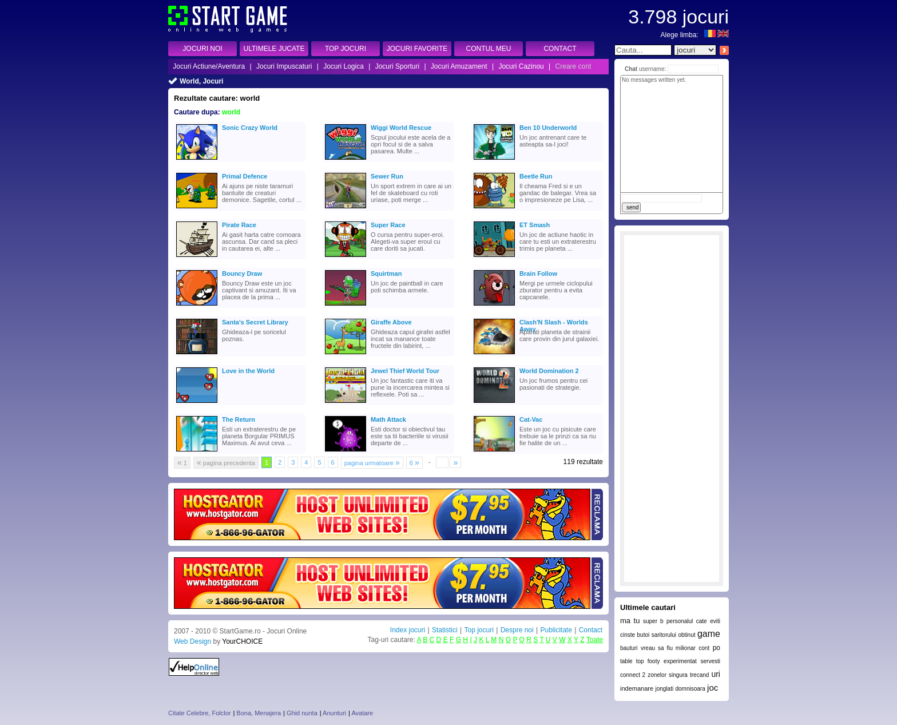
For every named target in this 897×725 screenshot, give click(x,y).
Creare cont (573, 66)
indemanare (636, 688)
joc (712, 687)
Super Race (388, 224)
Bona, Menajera (258, 713)
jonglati (664, 689)
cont (703, 648)
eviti (715, 621)
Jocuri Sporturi (397, 66)
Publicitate (555, 630)
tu (637, 620)
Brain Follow (538, 273)
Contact (590, 630)
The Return (238, 419)
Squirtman (386, 273)
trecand (699, 675)
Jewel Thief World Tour (405, 370)
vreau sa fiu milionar (668, 648)
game (708, 634)
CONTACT (559, 49)
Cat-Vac (530, 419)
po (716, 648)
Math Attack (388, 419)
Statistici (445, 630)
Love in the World (248, 370)
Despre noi (517, 630)
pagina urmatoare (372, 462)
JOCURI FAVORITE (417, 49)
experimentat (680, 661)
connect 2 (632, 675)
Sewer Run (387, 176)
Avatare (362, 713)
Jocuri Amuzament (459, 66)
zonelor (657, 675)
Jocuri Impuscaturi (284, 66)
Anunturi (334, 713)
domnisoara (690, 689)
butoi (643, 635)
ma (625, 620)
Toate (594, 640)
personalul (679, 621)
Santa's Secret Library (255, 322)
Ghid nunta (302, 713)
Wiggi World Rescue (401, 127)
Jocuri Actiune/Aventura (209, 66)
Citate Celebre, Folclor (199, 713)
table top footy (640, 661)
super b (653, 621)
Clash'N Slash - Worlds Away (553, 323)
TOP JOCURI (345, 49)
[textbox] (643, 50)
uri (715, 674)
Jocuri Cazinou (520, 66)
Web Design (192, 641)
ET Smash (534, 224)
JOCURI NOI (202, 49)
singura (678, 675)
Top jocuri (478, 630)
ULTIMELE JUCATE (274, 49)
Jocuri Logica (343, 66)
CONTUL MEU (488, 49)
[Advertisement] (671, 408)
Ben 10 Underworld (548, 127)
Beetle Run (535, 176)
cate (701, 621)
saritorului (664, 635)
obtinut (686, 635)
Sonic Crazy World (249, 127)
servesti (710, 661)
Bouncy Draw (242, 273)
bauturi (629, 648)
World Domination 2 (549, 370)
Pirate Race (239, 224)
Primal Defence (244, 176)
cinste (627, 635)
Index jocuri (407, 630)
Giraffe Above (391, 322)
